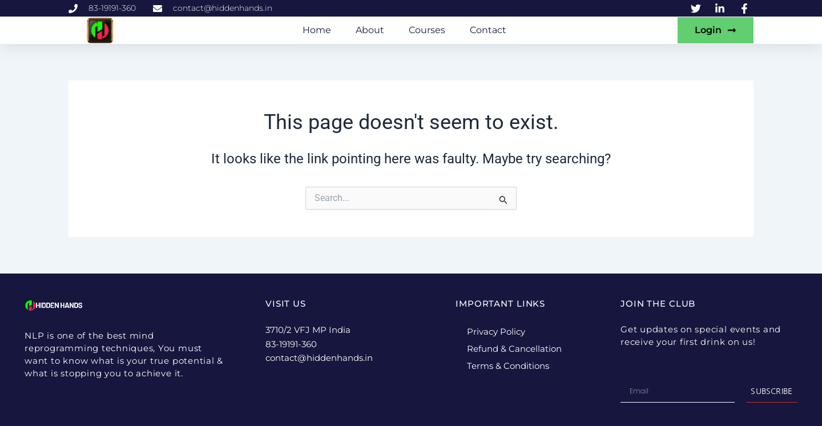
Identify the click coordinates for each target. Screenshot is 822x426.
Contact (488, 30)
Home (317, 30)
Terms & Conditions (508, 365)
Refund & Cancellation (514, 348)
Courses (427, 30)
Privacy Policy (496, 331)
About (370, 30)
